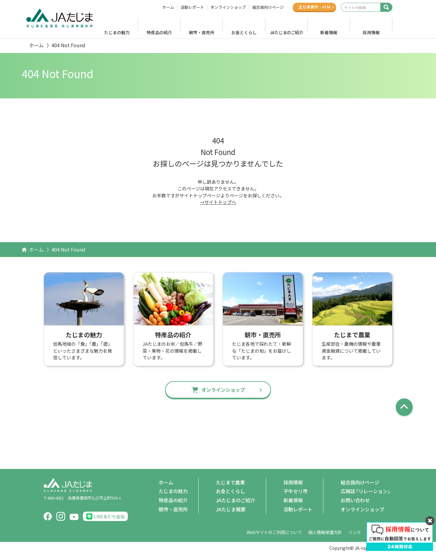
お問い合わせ (355, 500)
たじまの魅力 (117, 32)
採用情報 (371, 32)
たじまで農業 (230, 482)
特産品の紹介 (159, 32)
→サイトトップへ (218, 202)
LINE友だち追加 (109, 516)
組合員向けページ (268, 7)
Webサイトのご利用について (274, 532)
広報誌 (366, 491)
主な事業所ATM (314, 7)
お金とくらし (244, 32)
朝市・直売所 (201, 32)
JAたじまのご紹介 (286, 32)
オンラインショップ (228, 7)
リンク (354, 532)
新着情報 (328, 32)
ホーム (168, 7)
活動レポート (192, 7)
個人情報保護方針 (325, 532)
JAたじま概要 (231, 509)
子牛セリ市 (295, 491)
